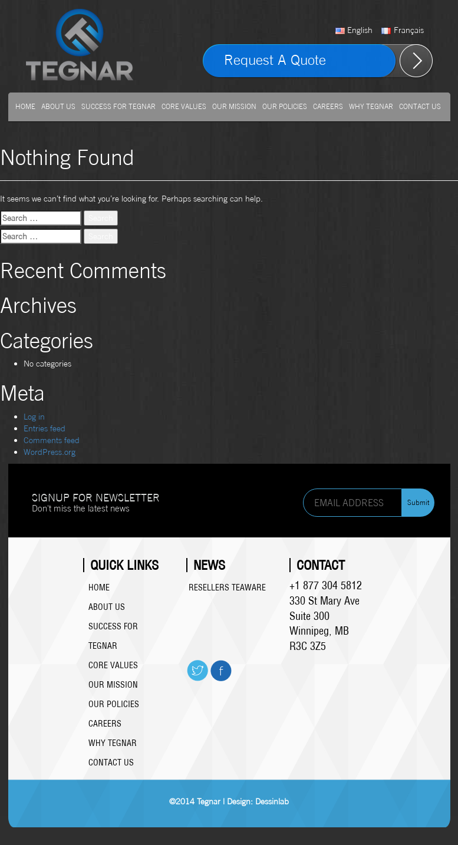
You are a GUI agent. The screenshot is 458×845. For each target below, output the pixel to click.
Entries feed (44, 428)
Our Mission (234, 106)
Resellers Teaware (227, 587)
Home (25, 106)
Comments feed (52, 440)
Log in (34, 416)
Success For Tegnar (118, 106)
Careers (328, 106)
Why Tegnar (371, 106)
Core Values (184, 106)
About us (58, 106)
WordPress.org (49, 452)
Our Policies (284, 106)
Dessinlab (272, 801)
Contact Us (420, 106)
